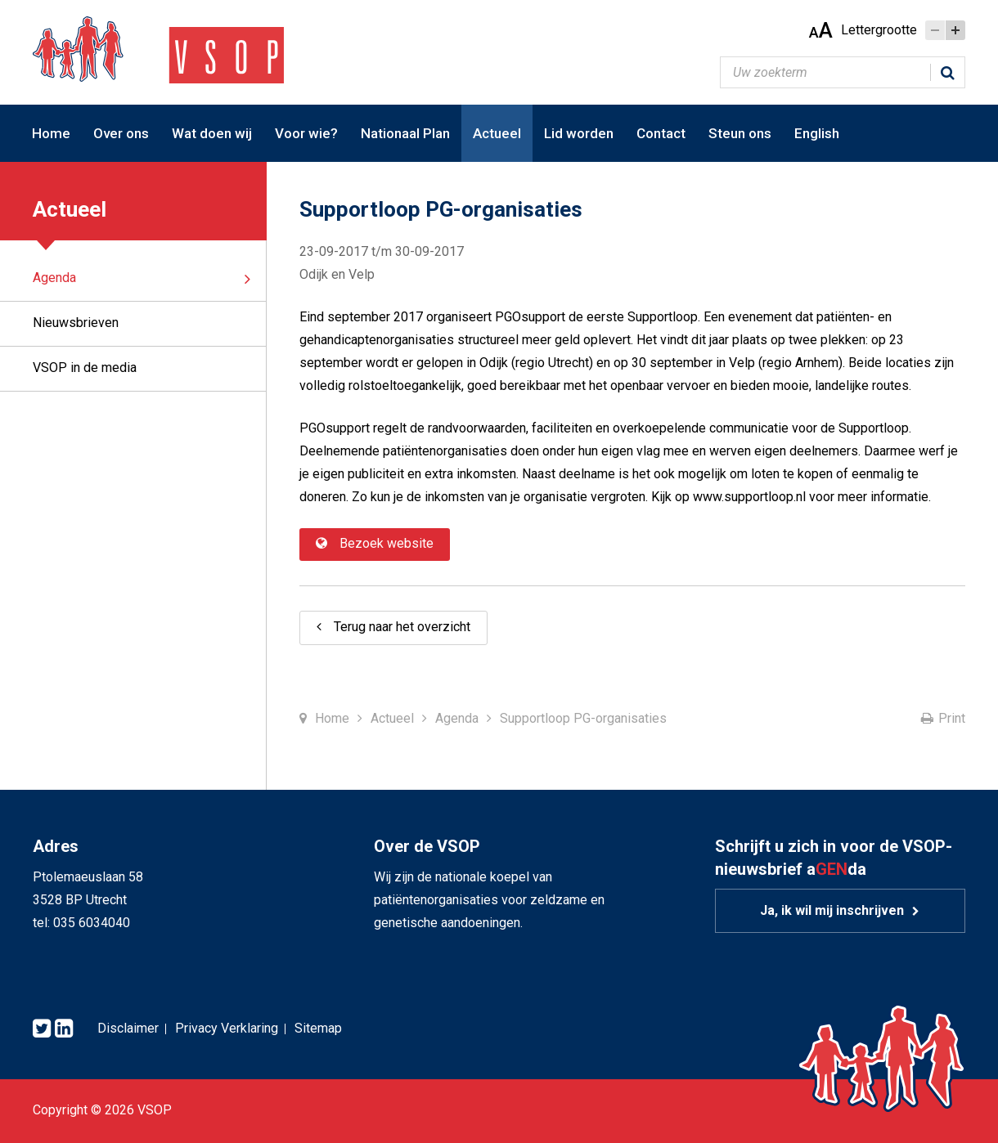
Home (51, 133)
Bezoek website (386, 543)
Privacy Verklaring (226, 1028)
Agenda (54, 277)
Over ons (121, 133)
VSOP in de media (85, 367)
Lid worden (579, 133)
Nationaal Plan (405, 133)
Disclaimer (128, 1028)
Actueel (497, 133)
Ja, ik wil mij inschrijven (832, 910)
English (816, 133)
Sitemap (318, 1028)
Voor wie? (306, 133)
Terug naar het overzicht (402, 626)
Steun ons (739, 133)
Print (951, 718)
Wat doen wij (212, 133)
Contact (661, 133)
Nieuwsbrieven (76, 322)
